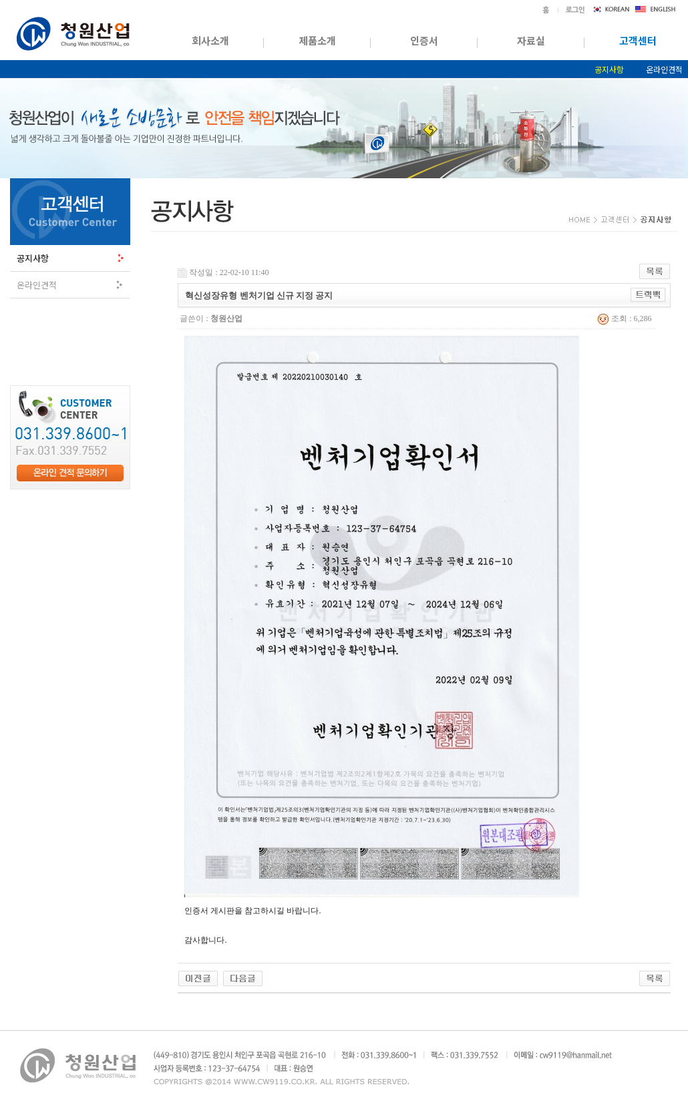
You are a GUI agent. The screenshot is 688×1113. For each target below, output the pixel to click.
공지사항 (609, 69)
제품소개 (317, 40)
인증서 (424, 40)
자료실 (531, 40)
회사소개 (210, 40)
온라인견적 (37, 284)
